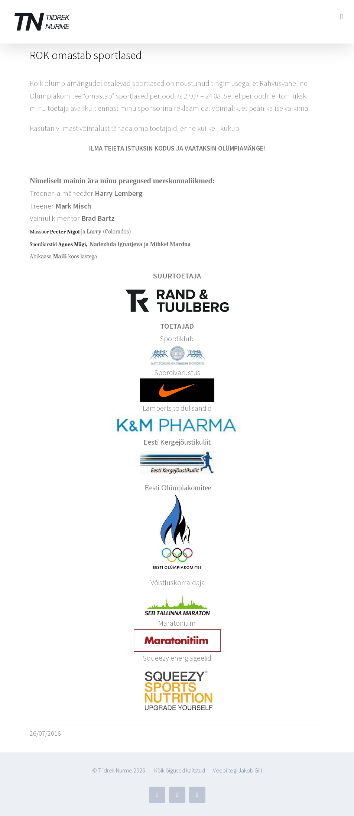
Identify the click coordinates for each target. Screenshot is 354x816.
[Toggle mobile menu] (341, 17)
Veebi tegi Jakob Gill (237, 770)
